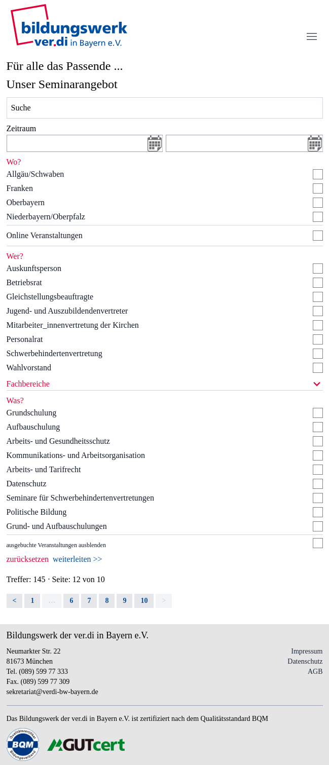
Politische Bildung (37, 512)
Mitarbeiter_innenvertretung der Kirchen (73, 325)
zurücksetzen (28, 559)
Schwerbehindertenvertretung (54, 353)
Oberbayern (26, 202)
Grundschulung (32, 412)
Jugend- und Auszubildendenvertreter (67, 311)
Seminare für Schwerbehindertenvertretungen (80, 497)
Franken (20, 188)
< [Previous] (15, 600)
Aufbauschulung (33, 427)
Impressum (306, 651)
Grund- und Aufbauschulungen (57, 526)
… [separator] (51, 600)
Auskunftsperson (34, 268)
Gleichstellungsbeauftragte (50, 296)
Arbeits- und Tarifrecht (44, 469)
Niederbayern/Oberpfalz (46, 216)
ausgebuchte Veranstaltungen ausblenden (56, 545)
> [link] (164, 600)
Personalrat (25, 339)
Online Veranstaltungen (45, 235)
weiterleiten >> (77, 559)
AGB (315, 671)
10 (144, 600)
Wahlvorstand (29, 367)
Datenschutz (27, 483)
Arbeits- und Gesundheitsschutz (58, 441)
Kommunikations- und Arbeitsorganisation (76, 455)
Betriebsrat (24, 282)
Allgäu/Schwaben (35, 174)
